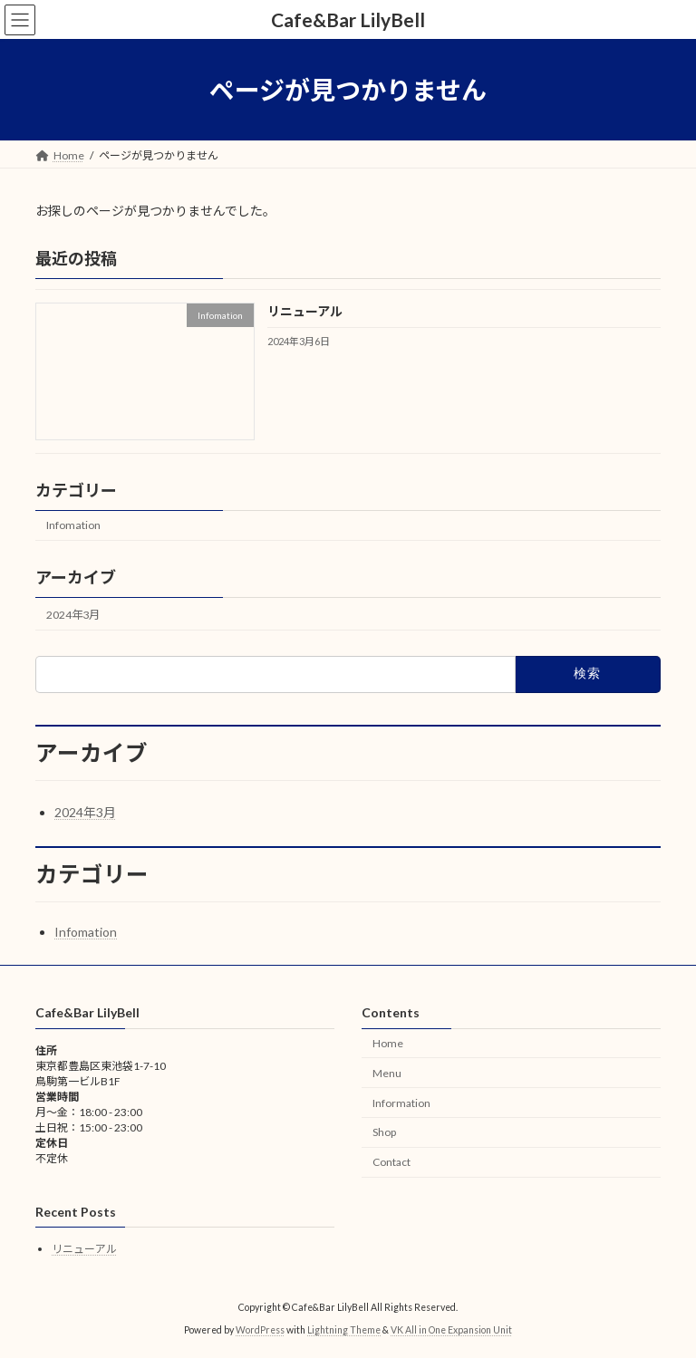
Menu (386, 1073)
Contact (391, 1163)
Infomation (73, 526)
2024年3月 (73, 614)
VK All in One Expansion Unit (451, 1329)
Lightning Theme (344, 1329)
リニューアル (305, 312)
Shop (384, 1133)
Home (387, 1043)
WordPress (260, 1329)
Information (401, 1103)
